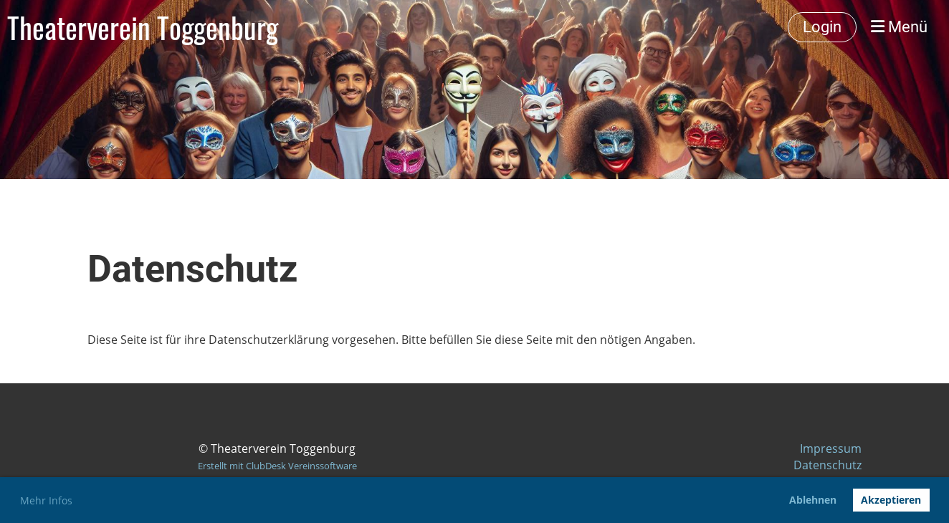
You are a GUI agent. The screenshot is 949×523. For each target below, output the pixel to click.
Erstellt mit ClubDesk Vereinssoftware (277, 465)
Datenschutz (827, 465)
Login (822, 27)
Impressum (831, 448)
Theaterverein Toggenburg (142, 27)
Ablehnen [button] (812, 500)
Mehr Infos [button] (46, 500)
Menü (899, 27)
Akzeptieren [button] (891, 500)
